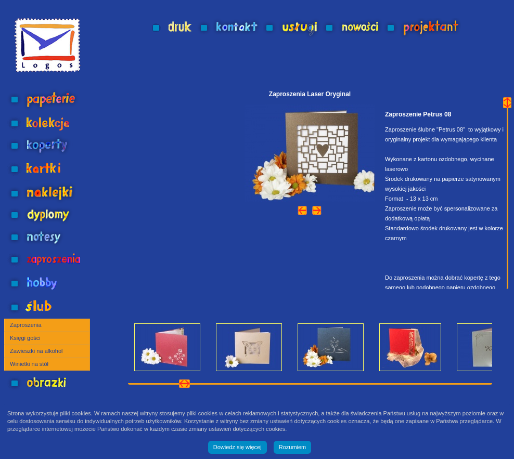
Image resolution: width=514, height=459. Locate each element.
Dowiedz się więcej (237, 447)
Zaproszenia (26, 325)
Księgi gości (25, 338)
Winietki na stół (29, 364)
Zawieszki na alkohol (36, 351)
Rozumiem (292, 447)
